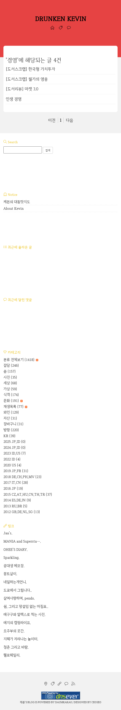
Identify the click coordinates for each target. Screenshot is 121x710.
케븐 (22, 702)
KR (9, 435)
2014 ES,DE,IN (17, 500)
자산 (10, 418)
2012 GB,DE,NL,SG (21, 511)
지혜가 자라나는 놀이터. (20, 639)
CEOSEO (96, 702)
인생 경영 (14, 99)
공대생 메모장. (13, 565)
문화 (13, 400)
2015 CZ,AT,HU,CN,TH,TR (27, 494)
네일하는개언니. (15, 582)
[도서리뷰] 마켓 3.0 (22, 88)
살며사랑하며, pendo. (19, 598)
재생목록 (15, 406)
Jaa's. (7, 533)
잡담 (11, 365)
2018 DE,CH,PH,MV (22, 476)
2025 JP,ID (14, 441)
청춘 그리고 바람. (16, 647)
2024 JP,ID (14, 447)
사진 (10, 377)
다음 (69, 120)
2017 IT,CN (15, 482)
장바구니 (13, 424)
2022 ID (12, 459)
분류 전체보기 (20, 359)
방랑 (11, 430)
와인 (11, 412)
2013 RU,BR (15, 506)
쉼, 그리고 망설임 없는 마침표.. (25, 606)
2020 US (12, 465)
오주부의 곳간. (13, 631)
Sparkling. (11, 557)
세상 (10, 383)
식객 (11, 394)
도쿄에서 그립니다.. (17, 590)
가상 (10, 389)
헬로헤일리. (11, 655)
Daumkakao (63, 702)
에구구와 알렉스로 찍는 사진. (24, 614)
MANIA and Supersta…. (22, 541)
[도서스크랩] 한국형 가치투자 (30, 69)
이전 (51, 120)
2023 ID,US (14, 453)
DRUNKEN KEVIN (60, 19)
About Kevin (13, 208)
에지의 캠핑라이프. (17, 622)
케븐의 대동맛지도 (16, 201)
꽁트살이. (10, 573)
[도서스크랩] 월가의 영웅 (27, 79)
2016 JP (13, 488)
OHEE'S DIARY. (15, 549)
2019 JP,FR (15, 470)
